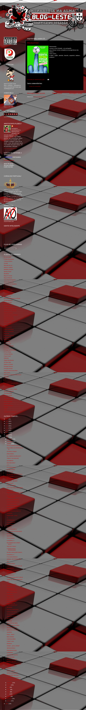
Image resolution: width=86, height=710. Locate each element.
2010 (7, 432)
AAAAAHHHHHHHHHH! (13, 502)
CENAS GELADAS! (12, 611)
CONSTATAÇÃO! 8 (12, 529)
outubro (9, 443)
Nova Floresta (7, 343)
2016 (7, 419)
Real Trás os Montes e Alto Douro (12, 374)
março (9, 696)
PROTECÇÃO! (10, 657)
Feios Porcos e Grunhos (10, 310)
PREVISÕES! (10, 453)
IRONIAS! (9, 643)
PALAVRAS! (10, 618)
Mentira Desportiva (9, 331)
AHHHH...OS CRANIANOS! (14, 559)
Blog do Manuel (8, 277)
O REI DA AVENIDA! (12, 504)
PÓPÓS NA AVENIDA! (12, 508)
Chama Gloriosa (8, 286)
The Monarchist (8, 393)
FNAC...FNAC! (10, 634)
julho (8, 687)
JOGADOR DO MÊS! (12, 623)
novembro (10, 441)
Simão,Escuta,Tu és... (9, 385)
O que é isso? (7, 356)
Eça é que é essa (8, 306)
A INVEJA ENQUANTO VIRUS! (15, 577)
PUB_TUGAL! (10, 596)
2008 (7, 437)
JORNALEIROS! (11, 586)
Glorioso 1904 (7, 323)
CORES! (9, 668)
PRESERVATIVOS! (12, 650)
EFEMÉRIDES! (11, 520)
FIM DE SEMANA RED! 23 (14, 511)
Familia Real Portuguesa (10, 308)
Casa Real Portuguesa (10, 280)
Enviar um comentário (35, 86)
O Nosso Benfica (8, 354)
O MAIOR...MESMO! (12, 481)
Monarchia (6, 333)
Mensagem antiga (75, 93)
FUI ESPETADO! (11, 467)
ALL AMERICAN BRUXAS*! (14, 456)
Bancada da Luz (8, 265)
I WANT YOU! (10, 641)
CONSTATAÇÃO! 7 (12, 666)
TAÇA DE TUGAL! (11, 546)
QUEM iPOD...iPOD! (12, 515)
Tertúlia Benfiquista (9, 391)
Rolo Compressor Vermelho (11, 383)
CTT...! (8, 465)
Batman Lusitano (8, 267)
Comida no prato (8, 290)
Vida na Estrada (8, 401)
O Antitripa (6, 348)
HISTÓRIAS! (10, 536)
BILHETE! (9, 621)
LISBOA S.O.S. (8, 327)
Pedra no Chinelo (8, 364)
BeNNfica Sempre (8, 269)
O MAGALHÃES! (11, 639)
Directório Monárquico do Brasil (12, 298)
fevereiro (9, 698)
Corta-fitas (6, 292)
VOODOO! (9, 513)
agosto (9, 685)
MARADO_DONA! (11, 572)
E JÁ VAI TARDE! (11, 485)
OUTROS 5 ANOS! (12, 451)
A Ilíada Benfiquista (9, 259)
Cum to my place (8, 294)
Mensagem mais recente (36, 93)
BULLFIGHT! (10, 483)
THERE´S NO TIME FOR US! (14, 566)
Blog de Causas (8, 275)
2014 (7, 423)
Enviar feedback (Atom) (40, 96)
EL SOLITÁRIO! (11, 469)
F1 (7, 518)
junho (8, 689)
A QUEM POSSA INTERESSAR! (11, 549)
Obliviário (6, 358)
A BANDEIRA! (10, 568)
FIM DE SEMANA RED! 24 (14, 445)
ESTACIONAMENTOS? (13, 499)
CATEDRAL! (10, 594)
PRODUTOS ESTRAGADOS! (14, 531)
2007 (7, 703)
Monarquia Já (7, 337)
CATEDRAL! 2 (10, 575)
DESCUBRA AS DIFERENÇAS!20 (12, 589)
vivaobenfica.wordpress (10, 412)
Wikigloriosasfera (8, 405)
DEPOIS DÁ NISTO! (12, 659)
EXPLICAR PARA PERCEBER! (15, 487)
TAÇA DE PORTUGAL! (13, 609)
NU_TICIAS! (10, 472)
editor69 (15, 126)
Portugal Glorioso (8, 366)
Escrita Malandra (8, 300)
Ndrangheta (7, 341)
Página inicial (57, 93)
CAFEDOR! (10, 652)
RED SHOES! (10, 636)
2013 (7, 425)
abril (8, 694)
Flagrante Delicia (8, 313)
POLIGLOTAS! (32, 43)
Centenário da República (10, 284)
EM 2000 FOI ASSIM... (13, 478)
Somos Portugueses (9, 387)
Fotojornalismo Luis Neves (11, 315)
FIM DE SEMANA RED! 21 (14, 677)
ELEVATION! (10, 490)
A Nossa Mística (8, 261)
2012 (7, 428)
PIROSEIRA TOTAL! (12, 592)
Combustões (7, 288)
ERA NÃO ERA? (11, 463)
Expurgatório (7, 304)
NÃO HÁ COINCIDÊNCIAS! (14, 664)
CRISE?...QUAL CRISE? (13, 645)
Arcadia (6, 263)
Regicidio (6, 376)
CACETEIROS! (11, 538)
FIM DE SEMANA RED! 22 (14, 614)
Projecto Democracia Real (10, 370)
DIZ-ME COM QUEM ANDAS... (15, 552)
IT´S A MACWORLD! (12, 557)
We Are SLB (7, 403)
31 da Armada (7, 257)
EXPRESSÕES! (11, 563)
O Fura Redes (7, 352)
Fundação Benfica (8, 317)
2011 (7, 430)
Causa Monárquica (9, 282)
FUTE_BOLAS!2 (11, 522)
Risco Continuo (8, 381)
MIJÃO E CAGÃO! (11, 601)
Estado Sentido (8, 302)
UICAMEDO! (10, 460)
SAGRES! (9, 632)
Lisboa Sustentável (9, 329)
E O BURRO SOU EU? (13, 675)
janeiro (9, 700)
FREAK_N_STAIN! (11, 616)
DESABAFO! (10, 476)
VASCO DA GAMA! (12, 584)
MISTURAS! (10, 524)
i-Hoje (5, 409)
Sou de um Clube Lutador (10, 389)
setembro (9, 682)
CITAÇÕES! (10, 533)
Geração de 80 (8, 321)
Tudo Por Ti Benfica (9, 397)
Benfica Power (7, 271)
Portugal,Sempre (8, 368)
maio (8, 691)
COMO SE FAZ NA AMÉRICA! (14, 579)
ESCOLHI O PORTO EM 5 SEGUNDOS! (14, 496)
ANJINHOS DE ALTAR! (13, 570)
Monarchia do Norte (9, 335)
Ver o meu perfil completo (10, 148)
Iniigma (6, 325)
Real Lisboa (7, 372)
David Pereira (7, 296)
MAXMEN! (9, 607)
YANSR (6, 407)
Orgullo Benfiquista (9, 360)
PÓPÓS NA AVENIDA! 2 (13, 506)
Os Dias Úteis (7, 362)
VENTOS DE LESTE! (12, 655)
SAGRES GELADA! (12, 627)
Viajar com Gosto (8, 399)
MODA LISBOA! (11, 670)
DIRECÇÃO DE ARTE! (12, 630)
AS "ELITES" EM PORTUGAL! (15, 474)
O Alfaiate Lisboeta (9, 346)
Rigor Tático (7, 379)
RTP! (8, 581)
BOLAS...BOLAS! (11, 661)
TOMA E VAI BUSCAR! (13, 458)
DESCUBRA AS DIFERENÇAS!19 (12, 604)
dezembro (10, 439)
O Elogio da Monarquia (10, 350)
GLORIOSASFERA (9, 319)
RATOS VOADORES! (12, 673)
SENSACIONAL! (11, 648)
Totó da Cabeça (8, 395)
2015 (7, 421)
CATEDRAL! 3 (10, 540)
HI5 (8, 561)
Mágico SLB (7, 339)
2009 (7, 435)
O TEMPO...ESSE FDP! (13, 680)
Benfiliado (6, 273)
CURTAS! (9, 527)
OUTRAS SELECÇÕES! (13, 625)
